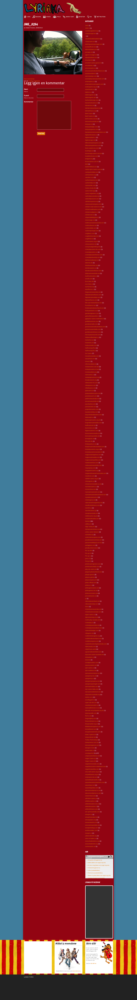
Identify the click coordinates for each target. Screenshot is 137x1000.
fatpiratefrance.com (91, 300)
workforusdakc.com (91, 830)
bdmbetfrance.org (90, 111)
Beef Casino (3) (90, 116)
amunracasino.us (90, 68)
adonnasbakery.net (91, 49)
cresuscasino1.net (90, 244)
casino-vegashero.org (92, 193)
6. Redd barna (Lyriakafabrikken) (95, 873)
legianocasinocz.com (91, 430)
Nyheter (80, 17)
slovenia (87, 660)
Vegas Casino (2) (90, 758)
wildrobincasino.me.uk (92, 804)
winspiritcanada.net (91, 817)
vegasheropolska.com (92, 769)
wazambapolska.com (91, 788)
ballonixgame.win (90, 97)
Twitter (31, 81)
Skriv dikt (68, 17)
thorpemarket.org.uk (91, 724)
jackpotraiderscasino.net (92, 393)
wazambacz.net (90, 785)
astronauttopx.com (91, 76)
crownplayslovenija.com (92, 257)
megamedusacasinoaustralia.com (95, 473)
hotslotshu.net (89, 342)
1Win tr (87, 28)
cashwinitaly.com (90, 183)
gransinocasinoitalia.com (93, 329)
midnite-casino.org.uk (91, 478)
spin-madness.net (90, 670)
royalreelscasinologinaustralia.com (96, 644)
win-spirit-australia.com (92, 811)
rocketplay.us (89, 622)
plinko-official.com (90, 582)
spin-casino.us (89, 668)
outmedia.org (89, 534)
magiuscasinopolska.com (93, 460)
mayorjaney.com (90, 468)
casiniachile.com (90, 185)
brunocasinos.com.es (91, 161)
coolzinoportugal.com (91, 230)
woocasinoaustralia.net (92, 825)
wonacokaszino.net (91, 822)
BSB (86, 164)
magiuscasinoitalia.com (92, 457)
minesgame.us (89, 481)
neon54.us (88, 508)
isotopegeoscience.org (92, 377)
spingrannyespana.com (92, 681)
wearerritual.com (90, 796)
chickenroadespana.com (92, 209)
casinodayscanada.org (92, 196)
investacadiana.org (91, 372)
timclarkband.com (90, 729)
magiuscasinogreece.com (93, 454)
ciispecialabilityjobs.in (91, 217)
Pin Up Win (88, 550)
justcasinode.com (90, 406)
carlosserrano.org (90, 175)
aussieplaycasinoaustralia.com (94, 79)
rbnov (87, 606)
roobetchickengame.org (92, 636)
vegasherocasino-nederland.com (95, 766)
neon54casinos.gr (90, 510)
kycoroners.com (90, 428)
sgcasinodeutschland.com (93, 652)
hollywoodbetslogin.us (92, 337)
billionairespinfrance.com (93, 145)
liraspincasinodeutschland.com (94, 446)
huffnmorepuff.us (90, 350)
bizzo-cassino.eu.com (92, 148)
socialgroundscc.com (91, 662)
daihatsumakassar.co (91, 260)
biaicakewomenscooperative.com (95, 132)
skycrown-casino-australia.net (94, 654)
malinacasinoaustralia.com (93, 465)
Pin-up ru (88, 556)
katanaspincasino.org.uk (92, 420)
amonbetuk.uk (89, 65)
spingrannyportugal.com (92, 684)
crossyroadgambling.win (92, 246)
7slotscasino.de (90, 41)
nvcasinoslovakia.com (92, 518)
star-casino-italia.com (91, 689)
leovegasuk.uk (89, 438)
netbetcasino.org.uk (91, 516)
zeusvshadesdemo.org (92, 841)
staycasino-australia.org (92, 694)
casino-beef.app (90, 191)
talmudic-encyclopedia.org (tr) (94, 710)
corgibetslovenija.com (92, 236)
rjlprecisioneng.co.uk (91, 617)
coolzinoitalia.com (90, 228)
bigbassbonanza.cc (91, 135)
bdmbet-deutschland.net (92, 108)
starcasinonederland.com (93, 692)
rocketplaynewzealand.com (93, 628)
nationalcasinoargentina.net (93, 502)
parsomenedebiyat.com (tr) (93, 542)
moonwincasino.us (91, 486)
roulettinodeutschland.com (93, 638)
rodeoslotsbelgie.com (91, 630)
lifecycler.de (88, 441)
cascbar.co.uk (89, 177)
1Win (86, 25)
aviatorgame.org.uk (91, 87)
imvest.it (87, 361)
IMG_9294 (31, 24)
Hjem (27, 17)
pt (85, 598)
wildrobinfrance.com (91, 809)
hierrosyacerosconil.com (92, 334)
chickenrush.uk (90, 214)
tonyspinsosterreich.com (92, 732)
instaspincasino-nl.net (92, 369)
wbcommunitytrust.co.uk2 (93, 793)
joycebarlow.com (90, 404)
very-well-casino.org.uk (92, 771)
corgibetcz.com (90, 233)
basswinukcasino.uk (91, 103)
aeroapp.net (89, 52)
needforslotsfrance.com (92, 505)
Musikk (37, 17)
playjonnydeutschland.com (93, 572)
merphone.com (90, 476)
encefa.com (88, 278)
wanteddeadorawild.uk (92, 780)
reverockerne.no (76, 971)
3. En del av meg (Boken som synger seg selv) (98, 865)
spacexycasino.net (91, 665)
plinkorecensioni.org (91, 593)
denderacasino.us (90, 268)
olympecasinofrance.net (92, 529)
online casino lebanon (92, 532)
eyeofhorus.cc (89, 289)
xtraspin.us (88, 833)
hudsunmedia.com (91, 345)
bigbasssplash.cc (90, 137)
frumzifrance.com (90, 305)
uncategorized (89, 753)
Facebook (37, 81)
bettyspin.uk (89, 124)
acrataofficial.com (90, 47)
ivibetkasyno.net (90, 388)
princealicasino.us (90, 596)
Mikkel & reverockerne (65, 943)
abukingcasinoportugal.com (93, 44)
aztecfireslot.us (90, 89)
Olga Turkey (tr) (90, 526)
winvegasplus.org (90, 819)
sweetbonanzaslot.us (91, 705)
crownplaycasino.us (91, 252)
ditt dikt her (93, 963)
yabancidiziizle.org (91, 836)
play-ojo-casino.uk (90, 569)
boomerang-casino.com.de (93, 153)
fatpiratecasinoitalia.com (92, 297)
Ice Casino (88, 353)
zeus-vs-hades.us (90, 838)
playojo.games (89, 574)
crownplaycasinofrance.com (93, 254)
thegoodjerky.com (90, 718)
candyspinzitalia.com (91, 172)
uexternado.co (89, 750)
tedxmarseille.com (90, 713)
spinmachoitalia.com (91, 686)
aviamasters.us (90, 81)
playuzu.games (90, 577)
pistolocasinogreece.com (93, 564)
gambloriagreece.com (92, 313)
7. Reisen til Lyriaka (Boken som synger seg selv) (99, 875)
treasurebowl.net (90, 737)
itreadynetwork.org (91, 380)
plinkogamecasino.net (92, 588)
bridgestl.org (89, 158)
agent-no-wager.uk (91, 55)
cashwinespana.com (91, 180)
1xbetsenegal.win (90, 33)
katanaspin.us (89, 417)
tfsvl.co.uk (88, 716)
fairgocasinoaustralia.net (92, 292)
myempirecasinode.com (92, 492)
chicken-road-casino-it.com (93, 206)
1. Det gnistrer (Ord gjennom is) (94, 860)
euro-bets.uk (89, 284)
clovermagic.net (90, 220)
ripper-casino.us (90, 614)
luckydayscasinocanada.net (93, 452)
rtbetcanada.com (90, 646)
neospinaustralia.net (91, 513)
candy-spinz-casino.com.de (93, 169)
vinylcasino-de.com (91, 777)
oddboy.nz (88, 524)
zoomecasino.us (90, 846)
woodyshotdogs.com (91, 828)
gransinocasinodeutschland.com (95, 326)
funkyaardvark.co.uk (91, 310)
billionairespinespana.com (93, 143)
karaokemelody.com (91, 412)
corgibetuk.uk (89, 238)
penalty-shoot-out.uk (91, 548)
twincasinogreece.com (92, 745)
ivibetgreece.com (90, 385)
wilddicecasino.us (90, 801)
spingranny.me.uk (90, 676)
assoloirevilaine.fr (90, 73)
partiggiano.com (90, 545)
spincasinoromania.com (92, 673)
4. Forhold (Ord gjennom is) (93, 867)
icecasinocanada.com (92, 356)
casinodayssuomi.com (92, 198)
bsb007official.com (91, 166)
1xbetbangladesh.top (91, 31)
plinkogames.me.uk (91, 590)
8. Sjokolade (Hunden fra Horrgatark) (96, 878)
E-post (26, 95)
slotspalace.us (89, 657)
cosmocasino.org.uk (91, 241)
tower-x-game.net (90, 734)
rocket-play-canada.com (92, 620)
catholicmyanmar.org (91, 201)
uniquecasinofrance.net (92, 756)
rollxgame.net (89, 633)
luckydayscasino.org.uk (92, 449)
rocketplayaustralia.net (92, 625)
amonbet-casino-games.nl (93, 63)
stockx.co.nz (89, 697)
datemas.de (88, 262)
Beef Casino (89, 113)
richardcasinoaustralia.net (93, 609)
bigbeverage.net (90, 140)
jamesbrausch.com (91, 396)
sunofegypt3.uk (90, 700)
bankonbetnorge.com (91, 100)
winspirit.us (88, 814)
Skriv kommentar (29, 79)
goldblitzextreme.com (91, 321)
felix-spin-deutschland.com (93, 302)
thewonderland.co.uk (91, 721)
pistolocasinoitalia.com (92, 566)
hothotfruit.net (89, 340)
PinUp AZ (88, 561)
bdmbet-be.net (89, 105)
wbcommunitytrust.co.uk (92, 790)
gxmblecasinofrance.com (93, 332)
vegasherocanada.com (92, 764)
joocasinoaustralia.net (92, 401)
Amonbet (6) (89, 60)
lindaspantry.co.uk (90, 444)
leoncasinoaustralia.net (92, 436)
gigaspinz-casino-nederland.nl (94, 318)
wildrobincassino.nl (91, 806)
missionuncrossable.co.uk (93, 484)
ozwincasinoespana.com (92, 537)
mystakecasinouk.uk (91, 497)
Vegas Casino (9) (90, 761)
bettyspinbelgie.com (91, 127)
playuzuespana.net (91, 580)
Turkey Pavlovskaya (91, 740)
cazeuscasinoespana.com (93, 204)
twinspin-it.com (89, 748)
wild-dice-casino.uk (91, 798)
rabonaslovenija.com (91, 604)
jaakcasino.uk (89, 390)
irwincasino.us (89, 374)
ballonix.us (88, 92)
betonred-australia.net (92, 121)
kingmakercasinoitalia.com (93, 422)
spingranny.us (89, 678)
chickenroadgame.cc (91, 212)
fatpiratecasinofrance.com (93, 294)
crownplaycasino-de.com (93, 249)
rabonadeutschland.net (92, 601)
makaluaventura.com (91, 462)
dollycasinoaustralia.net (92, 273)
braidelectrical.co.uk (91, 156)
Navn (26, 89)
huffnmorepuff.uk (90, 348)
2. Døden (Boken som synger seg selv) (96, 862)
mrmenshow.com (90, 489)
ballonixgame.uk (90, 95)
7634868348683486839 (92, 39)
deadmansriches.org (91, 265)
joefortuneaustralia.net (92, 398)
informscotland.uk (90, 364)
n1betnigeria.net (90, 500)
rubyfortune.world (90, 649)
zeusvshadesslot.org (91, 844)
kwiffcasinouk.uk (90, 425)
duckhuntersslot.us (91, 276)
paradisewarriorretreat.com (93, 540)
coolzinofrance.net (91, 225)
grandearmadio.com (91, 324)
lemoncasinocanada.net (92, 433)
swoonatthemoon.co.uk (92, 708)
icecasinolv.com (90, 358)
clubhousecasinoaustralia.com (94, 222)
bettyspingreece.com (91, 129)
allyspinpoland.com (91, 57)
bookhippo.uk (89, 151)
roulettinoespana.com (92, 641)
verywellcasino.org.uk (92, 774)
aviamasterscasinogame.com (94, 84)
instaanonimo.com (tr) (92, 366)
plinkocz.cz (88, 585)
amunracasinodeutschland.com (95, 71)
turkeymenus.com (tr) (91, 742)
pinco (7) (88, 558)
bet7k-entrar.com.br (91, 118)
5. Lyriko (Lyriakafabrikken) (93, 870)
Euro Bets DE (89, 281)
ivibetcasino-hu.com (91, 382)
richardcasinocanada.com (93, 612)
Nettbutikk (99, 17)
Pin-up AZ (88, 553)
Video (47, 17)
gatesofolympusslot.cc (92, 316)
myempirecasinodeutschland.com (95, 494)
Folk (57, 17)
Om (89, 17)
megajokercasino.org (91, 470)
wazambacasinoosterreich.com (94, 782)
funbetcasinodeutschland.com (94, 308)
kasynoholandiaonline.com (93, 414)
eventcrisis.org (89, 286)
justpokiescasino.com (91, 409)
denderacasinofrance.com (93, 270)
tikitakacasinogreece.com (93, 726)
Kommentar (28, 102)
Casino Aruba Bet (90, 188)
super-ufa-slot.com (91, 702)
